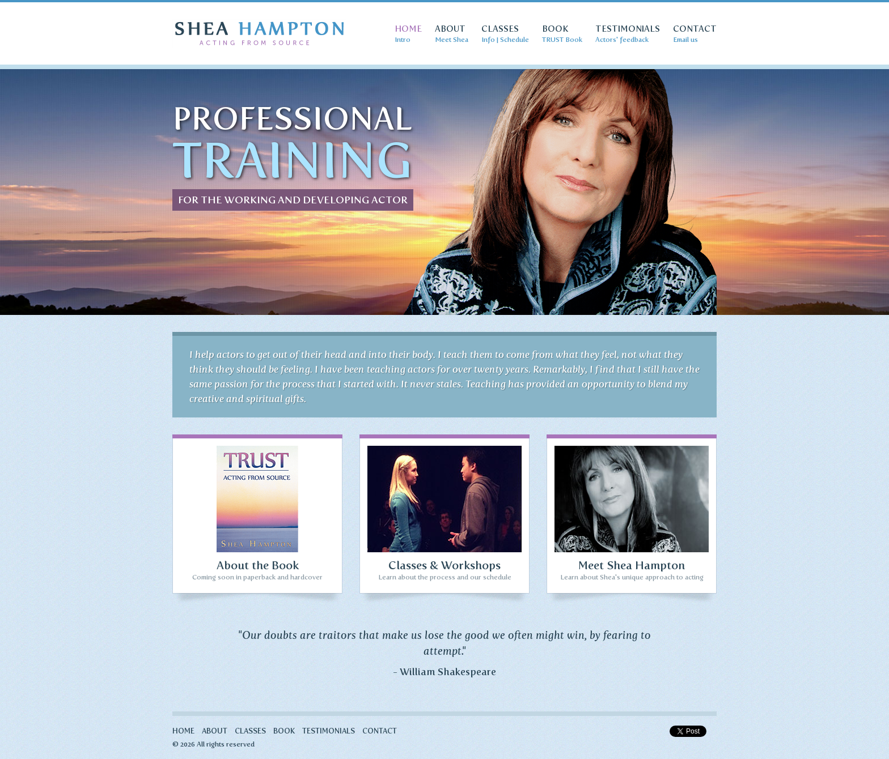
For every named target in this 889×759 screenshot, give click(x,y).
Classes (250, 731)
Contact (379, 731)
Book (284, 731)
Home (183, 731)
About (214, 731)
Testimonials (328, 731)
